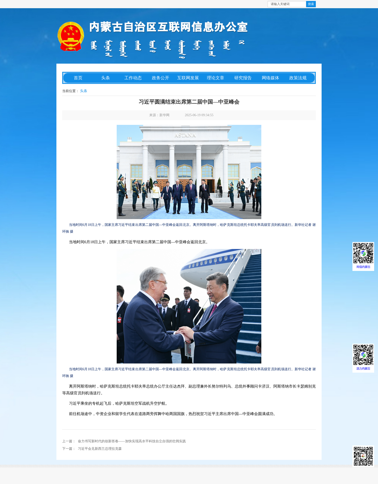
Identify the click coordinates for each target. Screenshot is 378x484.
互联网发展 (188, 77)
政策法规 (298, 77)
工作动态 (133, 77)
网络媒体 (270, 77)
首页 (78, 77)
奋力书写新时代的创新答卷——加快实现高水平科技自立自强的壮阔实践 (132, 441)
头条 (105, 77)
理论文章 (215, 77)
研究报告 (243, 77)
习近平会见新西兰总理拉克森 (100, 448)
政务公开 (160, 77)
